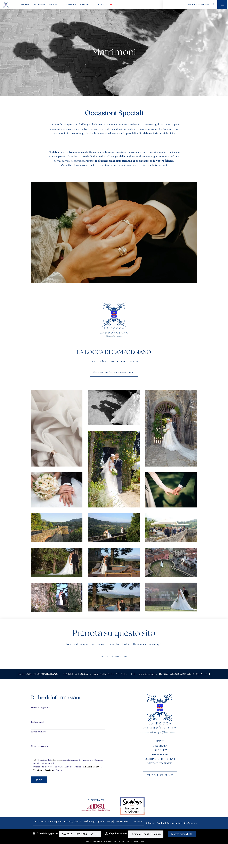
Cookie (161, 823)
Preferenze (190, 823)
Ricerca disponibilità (181, 834)
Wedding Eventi (77, 4)
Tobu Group (106, 821)
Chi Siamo (39, 4)
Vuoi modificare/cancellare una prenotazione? (105, 841)
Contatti (100, 4)
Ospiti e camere (118, 833)
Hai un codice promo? (136, 841)
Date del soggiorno (47, 833)
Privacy (150, 823)
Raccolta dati (174, 823)
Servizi (54, 4)
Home (25, 4)
